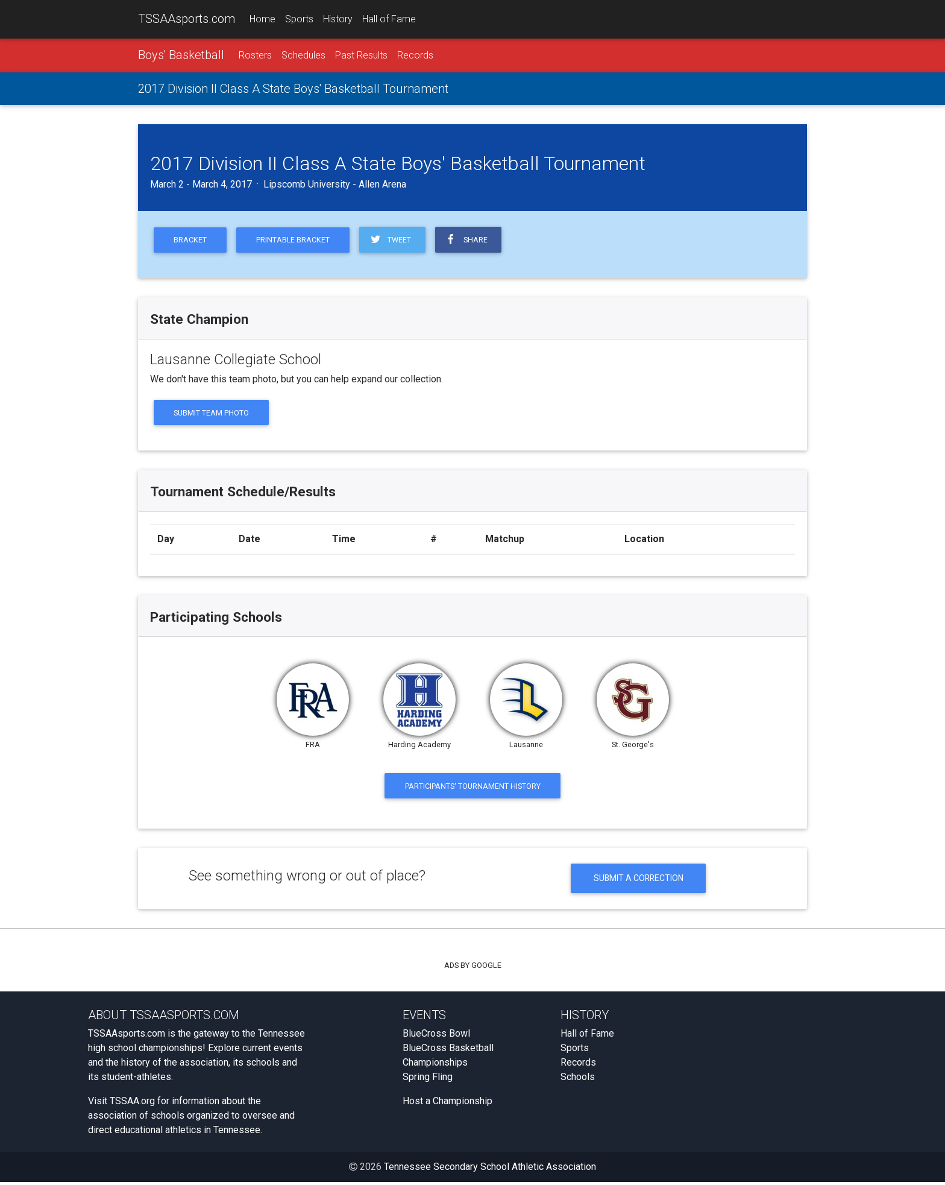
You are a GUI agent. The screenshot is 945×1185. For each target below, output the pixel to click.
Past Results (361, 55)
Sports (299, 19)
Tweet (393, 240)
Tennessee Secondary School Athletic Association (490, 1169)
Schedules (303, 55)
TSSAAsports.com (186, 18)
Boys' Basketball (181, 55)
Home (262, 19)
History (338, 19)
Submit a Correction (638, 881)
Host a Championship (447, 1104)
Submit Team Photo (212, 413)
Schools (577, 1079)
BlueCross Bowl (436, 1036)
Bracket (190, 240)
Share (470, 240)
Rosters (255, 55)
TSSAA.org (132, 1104)
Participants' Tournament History (473, 787)
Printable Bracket (295, 240)
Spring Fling (428, 1079)
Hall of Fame (389, 19)
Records (415, 55)
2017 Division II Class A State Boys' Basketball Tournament (293, 88)
